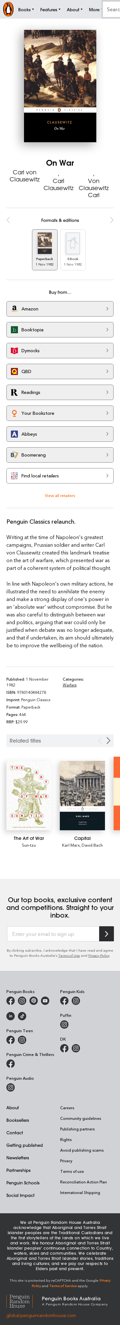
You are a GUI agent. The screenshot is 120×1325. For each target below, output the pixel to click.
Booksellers (17, 1120)
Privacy (66, 1161)
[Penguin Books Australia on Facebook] (10, 1001)
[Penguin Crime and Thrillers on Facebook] (10, 1063)
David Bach (92, 845)
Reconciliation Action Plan (83, 1182)
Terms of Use (69, 955)
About (12, 1107)
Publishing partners (77, 1129)
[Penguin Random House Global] (24, 1300)
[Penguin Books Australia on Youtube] (45, 1001)
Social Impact (20, 1195)
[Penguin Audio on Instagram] (10, 1087)
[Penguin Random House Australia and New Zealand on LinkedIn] (10, 1016)
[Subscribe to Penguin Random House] (106, 933)
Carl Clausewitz (59, 184)
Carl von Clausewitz (25, 176)
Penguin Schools (23, 1182)
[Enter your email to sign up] (53, 934)
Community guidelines (80, 1118)
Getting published (24, 1145)
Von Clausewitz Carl (94, 187)
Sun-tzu (29, 845)
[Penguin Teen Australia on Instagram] (22, 1040)
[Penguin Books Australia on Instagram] (22, 1001)
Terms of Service (63, 1285)
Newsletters (17, 1157)
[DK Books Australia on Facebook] (64, 1048)
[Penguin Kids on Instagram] (76, 1001)
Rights (66, 1139)
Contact (14, 1132)
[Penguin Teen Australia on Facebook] (10, 1040)
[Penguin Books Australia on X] (33, 1001)
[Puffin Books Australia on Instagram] (64, 1024)
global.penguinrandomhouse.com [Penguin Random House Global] (41, 1315)
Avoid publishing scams (82, 1150)
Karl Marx (71, 845)
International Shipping (80, 1192)
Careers (67, 1108)
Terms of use (72, 1171)
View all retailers (60, 495)
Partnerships (18, 1170)
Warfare (70, 685)
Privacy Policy (98, 955)
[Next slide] (108, 740)
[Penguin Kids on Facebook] (64, 1001)
